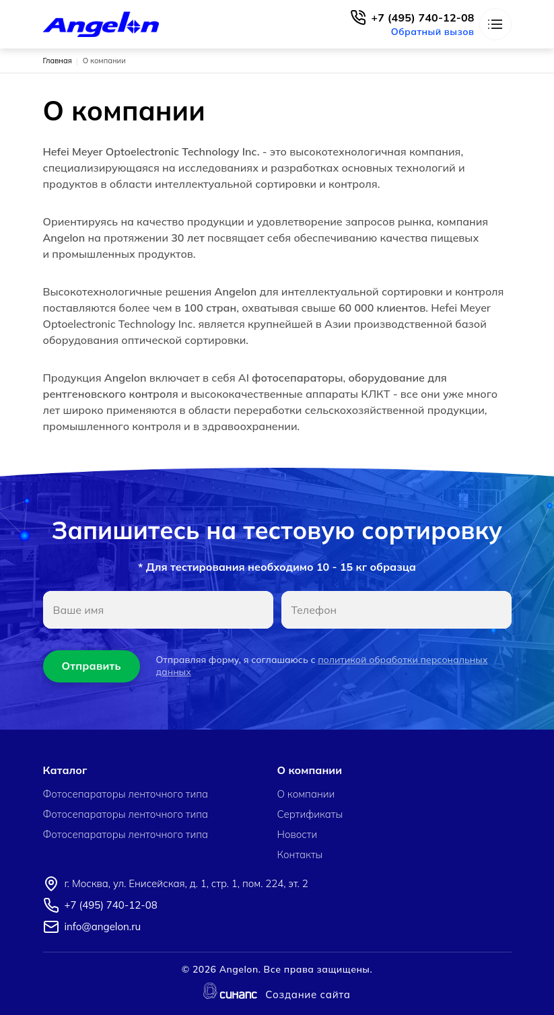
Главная (57, 60)
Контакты (300, 855)
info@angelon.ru (103, 926)
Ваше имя (78, 610)
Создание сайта (307, 995)
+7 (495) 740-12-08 (423, 17)
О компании (306, 794)
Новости (297, 835)
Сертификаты (310, 814)
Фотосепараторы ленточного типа (126, 794)
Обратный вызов (433, 32)
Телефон (314, 610)
